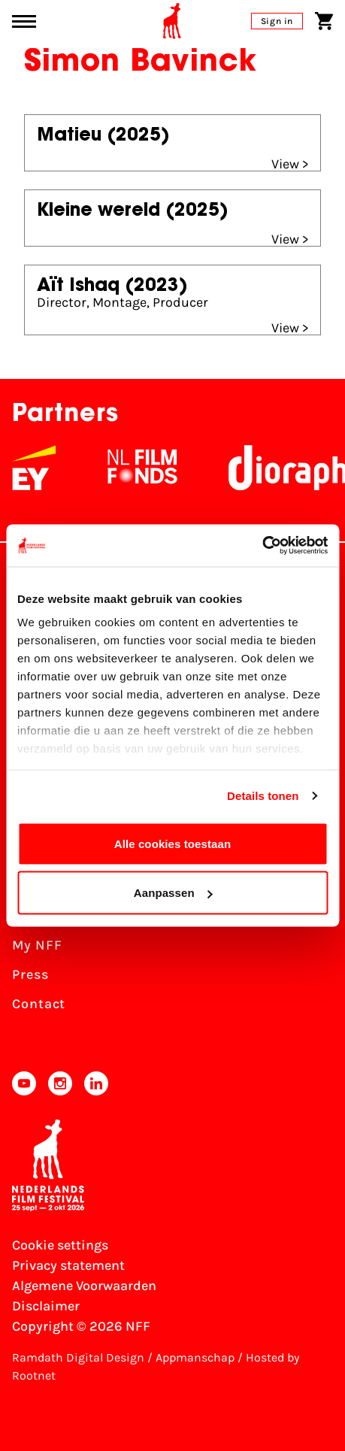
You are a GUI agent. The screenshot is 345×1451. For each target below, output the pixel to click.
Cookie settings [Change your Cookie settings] (60, 1245)
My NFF (37, 945)
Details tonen (262, 795)
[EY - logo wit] (106, 467)
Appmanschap (195, 1357)
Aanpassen (173, 892)
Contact (38, 1003)
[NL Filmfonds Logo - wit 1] (214, 467)
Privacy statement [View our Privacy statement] (68, 1265)
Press (30, 974)
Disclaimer (46, 1306)
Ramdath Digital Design (78, 1357)
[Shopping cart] (324, 21)
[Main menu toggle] (24, 21)
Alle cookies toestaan (173, 843)
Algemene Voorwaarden (84, 1285)
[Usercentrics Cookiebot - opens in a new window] (262, 546)
